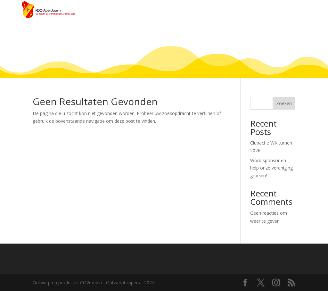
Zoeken (284, 103)
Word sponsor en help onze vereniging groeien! (271, 168)
